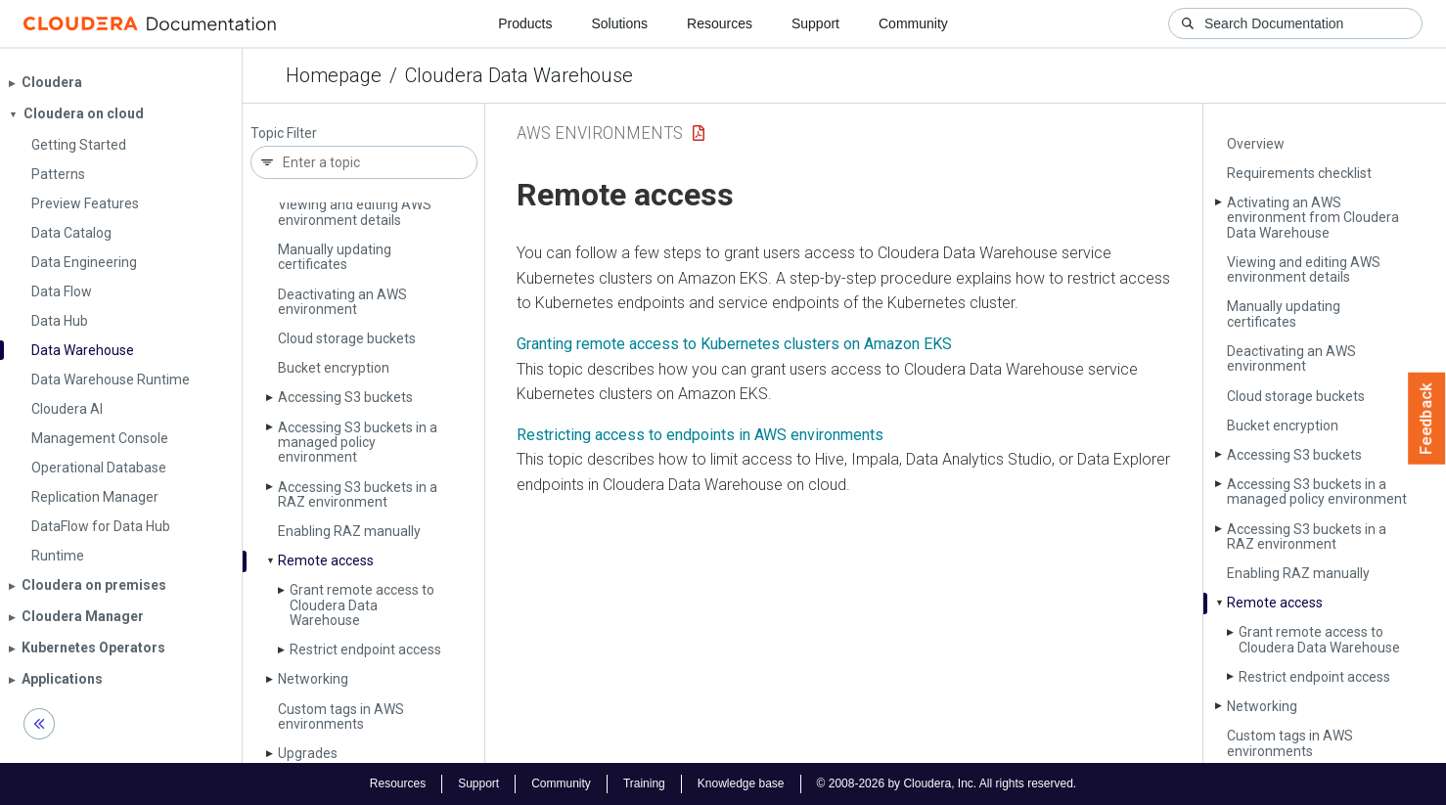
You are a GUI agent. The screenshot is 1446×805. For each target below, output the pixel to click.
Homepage (334, 75)
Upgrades (308, 753)
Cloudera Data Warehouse (519, 75)
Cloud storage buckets (347, 338)
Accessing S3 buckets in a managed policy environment (357, 443)
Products (525, 23)
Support (815, 23)
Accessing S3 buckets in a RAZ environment (357, 494)
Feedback (1427, 418)
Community (913, 23)
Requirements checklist (1299, 173)
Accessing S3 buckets (345, 397)
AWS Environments (600, 132)
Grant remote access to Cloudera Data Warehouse (362, 605)
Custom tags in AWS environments (341, 716)
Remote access (326, 560)
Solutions (619, 23)
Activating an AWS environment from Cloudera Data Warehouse (1313, 218)
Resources (719, 23)
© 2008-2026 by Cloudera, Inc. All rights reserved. (947, 783)
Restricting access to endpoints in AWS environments (700, 434)
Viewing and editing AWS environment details (354, 212)
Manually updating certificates (334, 257)
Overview (1256, 144)
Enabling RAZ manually (349, 531)
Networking (313, 679)
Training (644, 783)
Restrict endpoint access (365, 649)
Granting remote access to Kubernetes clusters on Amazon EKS (734, 344)
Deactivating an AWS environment (342, 302)
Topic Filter (283, 133)
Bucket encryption (333, 368)
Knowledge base (741, 783)
